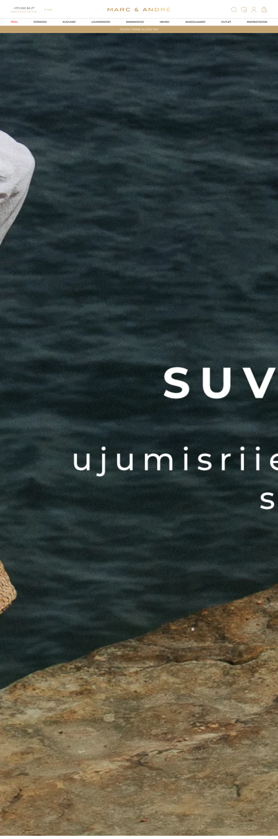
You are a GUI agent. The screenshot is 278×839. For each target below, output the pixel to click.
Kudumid (69, 21)
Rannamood (135, 21)
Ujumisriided (100, 21)
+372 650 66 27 (23, 8)
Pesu (14, 21)
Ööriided (40, 21)
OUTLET (226, 21)
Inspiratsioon (257, 21)
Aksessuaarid (195, 21)
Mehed (164, 21)
